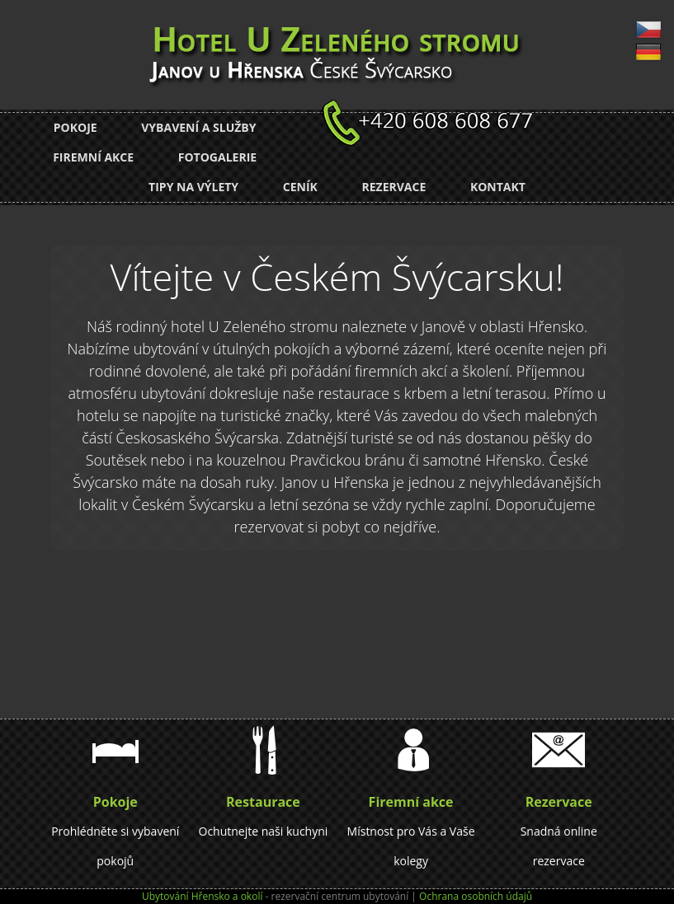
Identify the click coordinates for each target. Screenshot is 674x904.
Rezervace (393, 186)
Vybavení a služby (198, 127)
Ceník (300, 186)
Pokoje (75, 127)
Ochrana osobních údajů (475, 896)
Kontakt (498, 186)
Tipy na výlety (193, 186)
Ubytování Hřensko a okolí (202, 896)
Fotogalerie (217, 157)
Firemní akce (93, 157)
